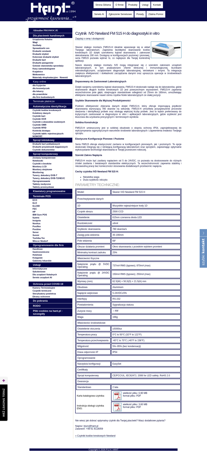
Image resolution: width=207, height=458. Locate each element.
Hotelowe (37, 255)
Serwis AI (99, 14)
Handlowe (38, 249)
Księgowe (37, 258)
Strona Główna (103, 5)
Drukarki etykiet (41, 54)
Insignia (37, 220)
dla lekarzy (38, 91)
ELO (35, 203)
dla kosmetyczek (41, 88)
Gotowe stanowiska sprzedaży (48, 66)
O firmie (119, 5)
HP (34, 212)
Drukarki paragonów (43, 63)
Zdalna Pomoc (155, 14)
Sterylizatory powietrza (44, 293)
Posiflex (37, 226)
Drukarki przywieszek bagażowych (50, 147)
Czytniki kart (39, 116)
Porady (140, 14)
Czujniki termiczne (42, 291)
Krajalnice (38, 71)
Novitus (36, 223)
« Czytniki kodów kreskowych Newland (95, 435)
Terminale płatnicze (44, 101)
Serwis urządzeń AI (42, 277)
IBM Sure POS (40, 214)
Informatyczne (40, 269)
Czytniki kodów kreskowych (47, 110)
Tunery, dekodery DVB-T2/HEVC (49, 178)
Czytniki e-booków (42, 163)
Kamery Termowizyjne (44, 288)
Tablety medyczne (42, 184)
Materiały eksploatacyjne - (50, 77)
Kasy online (39, 81)
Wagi (35, 42)
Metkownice (39, 74)
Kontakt (157, 5)
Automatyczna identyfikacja (49, 106)
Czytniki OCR (39, 119)
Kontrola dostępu (41, 130)
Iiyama (36, 217)
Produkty (132, 5)
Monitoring (38, 172)
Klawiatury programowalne (49, 191)
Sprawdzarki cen (41, 48)
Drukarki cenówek (42, 51)
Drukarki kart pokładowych (46, 144)
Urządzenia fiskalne (42, 39)
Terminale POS (42, 196)
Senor (36, 232)
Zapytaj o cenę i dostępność (89, 38)
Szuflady (37, 45)
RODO (37, 305)
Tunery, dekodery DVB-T (45, 175)
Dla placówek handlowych (48, 35)
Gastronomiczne (41, 252)
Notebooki (38, 160)
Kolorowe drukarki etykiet (46, 57)
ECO (35, 200)
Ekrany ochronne (41, 296)
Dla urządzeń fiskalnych (45, 274)
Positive (37, 229)
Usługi (145, 5)
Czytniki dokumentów (44, 150)
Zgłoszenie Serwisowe (120, 14)
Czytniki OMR (39, 125)
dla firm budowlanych (44, 97)
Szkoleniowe (39, 271)
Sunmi (36, 235)
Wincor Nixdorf (40, 241)
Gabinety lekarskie (42, 261)
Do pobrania (40, 300)
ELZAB (36, 206)
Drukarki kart (39, 60)
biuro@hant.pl (91, 426)
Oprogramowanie (41, 181)
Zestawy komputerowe (44, 158)
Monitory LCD (40, 166)
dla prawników (40, 94)
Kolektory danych (41, 113)
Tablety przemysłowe (43, 187)
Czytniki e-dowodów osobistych (49, 122)
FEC (35, 209)
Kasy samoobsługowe (44, 68)
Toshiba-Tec (39, 238)
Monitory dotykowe (42, 169)
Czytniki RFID (39, 128)
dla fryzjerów (39, 85)
